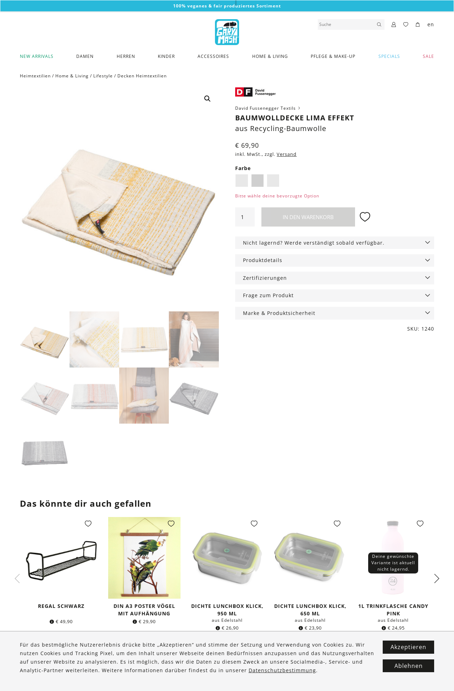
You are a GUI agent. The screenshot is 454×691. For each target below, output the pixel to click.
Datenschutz (128, 685)
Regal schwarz (61, 606)
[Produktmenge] (244, 217)
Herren (126, 56)
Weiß (273, 180)
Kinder (166, 56)
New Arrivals (37, 56)
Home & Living (270, 56)
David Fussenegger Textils (268, 108)
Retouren (66, 676)
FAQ (118, 668)
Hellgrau (257, 180)
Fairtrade (30, 668)
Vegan (27, 676)
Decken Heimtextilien (142, 76)
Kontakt (123, 659)
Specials (389, 56)
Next (436, 579)
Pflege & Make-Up (333, 56)
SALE (428, 56)
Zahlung (65, 668)
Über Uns (30, 659)
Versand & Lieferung (79, 659)
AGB (119, 676)
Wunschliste (70, 685)
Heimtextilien (35, 76)
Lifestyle (103, 76)
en (430, 24)
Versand (287, 154)
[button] (207, 98)
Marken (28, 685)
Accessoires (213, 56)
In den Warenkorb (308, 217)
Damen (85, 56)
